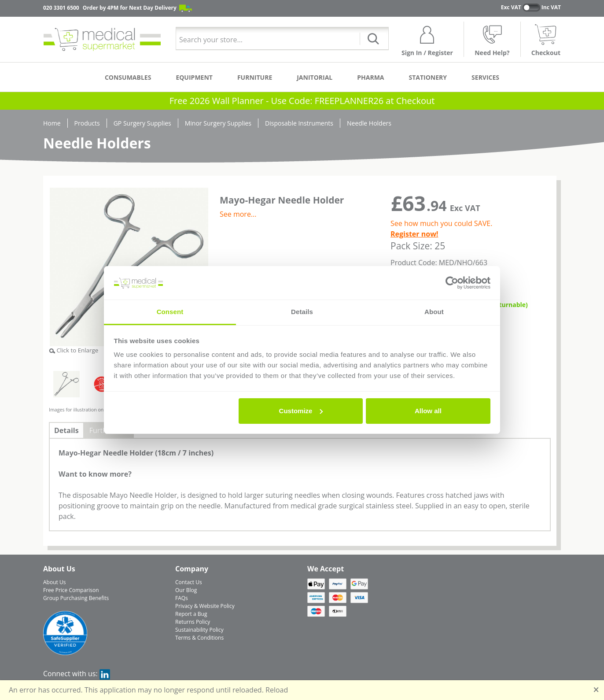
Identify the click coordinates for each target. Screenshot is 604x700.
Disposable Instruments (299, 123)
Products (87, 123)
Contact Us (188, 582)
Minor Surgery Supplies (218, 123)
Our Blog (186, 590)
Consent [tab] (170, 311)
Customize (301, 411)
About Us (54, 582)
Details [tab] (302, 311)
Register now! (414, 234)
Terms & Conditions (199, 637)
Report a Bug (191, 614)
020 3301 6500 (61, 7)
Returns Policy (192, 622)
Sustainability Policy (199, 629)
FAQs (181, 598)
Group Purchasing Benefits (76, 598)
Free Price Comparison (71, 590)
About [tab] (434, 311)
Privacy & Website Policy (205, 606)
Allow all (428, 411)
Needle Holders (369, 123)
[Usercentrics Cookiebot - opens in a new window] (451, 282)
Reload (276, 690)
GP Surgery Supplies (142, 123)
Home (52, 123)
